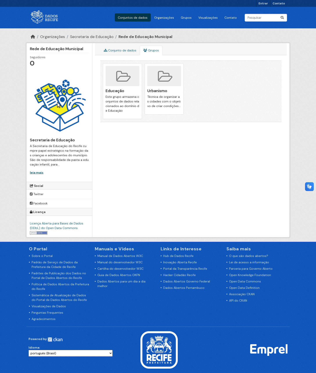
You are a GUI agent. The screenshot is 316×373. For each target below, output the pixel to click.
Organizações (164, 18)
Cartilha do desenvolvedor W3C (120, 269)
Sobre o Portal (42, 256)
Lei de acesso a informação (249, 262)
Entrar (263, 3)
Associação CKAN (242, 294)
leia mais (36, 173)
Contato (279, 3)
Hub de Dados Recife (178, 256)
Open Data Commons (245, 281)
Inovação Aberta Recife (180, 262)
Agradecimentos (44, 319)
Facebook (39, 203)
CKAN (55, 339)
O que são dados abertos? (248, 256)
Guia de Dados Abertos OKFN (118, 275)
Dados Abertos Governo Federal (186, 281)
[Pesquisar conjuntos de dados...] (266, 18)
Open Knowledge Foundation (250, 275)
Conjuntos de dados (132, 18)
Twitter (36, 194)
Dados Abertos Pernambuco (184, 288)
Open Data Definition (244, 288)
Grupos (186, 18)
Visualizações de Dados (49, 306)
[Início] (33, 36)
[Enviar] (282, 18)
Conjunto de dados (120, 50)
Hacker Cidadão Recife (179, 275)
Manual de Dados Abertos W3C (120, 256)
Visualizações (208, 18)
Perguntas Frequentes (47, 313)
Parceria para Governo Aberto (251, 269)
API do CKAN (238, 300)
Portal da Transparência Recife (185, 269)
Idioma (34, 347)
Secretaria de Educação (91, 36)
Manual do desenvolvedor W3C (120, 262)
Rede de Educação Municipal (145, 36)
